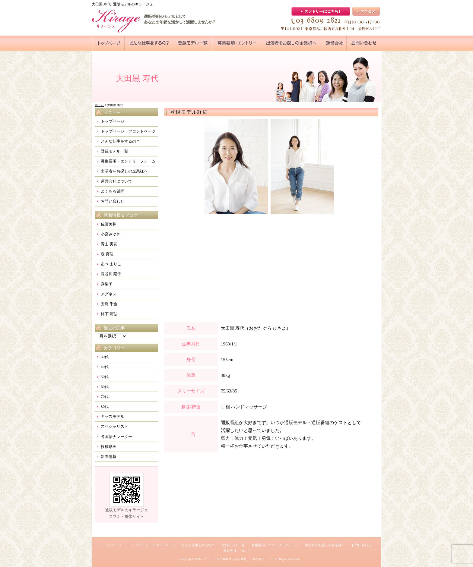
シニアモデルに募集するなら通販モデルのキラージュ (238, 559)
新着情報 (108, 456)
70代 (105, 396)
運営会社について (116, 181)
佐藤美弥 (108, 224)
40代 (105, 366)
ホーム (99, 105)
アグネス (108, 294)
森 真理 (107, 254)
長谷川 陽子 (111, 274)
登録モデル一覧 (114, 151)
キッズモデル (112, 416)
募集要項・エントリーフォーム (128, 161)
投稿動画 (108, 446)
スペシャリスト (114, 426)
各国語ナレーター (116, 436)
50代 (105, 376)
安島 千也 (109, 304)
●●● (108, 43)
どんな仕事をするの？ (120, 141)
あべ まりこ (111, 264)
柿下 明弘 (109, 314)
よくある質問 (112, 191)
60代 (105, 386)
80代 (105, 406)
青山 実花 (109, 244)
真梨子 (107, 284)
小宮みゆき (110, 234)
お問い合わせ (112, 201)
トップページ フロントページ (128, 131)
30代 (105, 356)
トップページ (112, 121)
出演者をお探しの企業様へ (124, 171)
